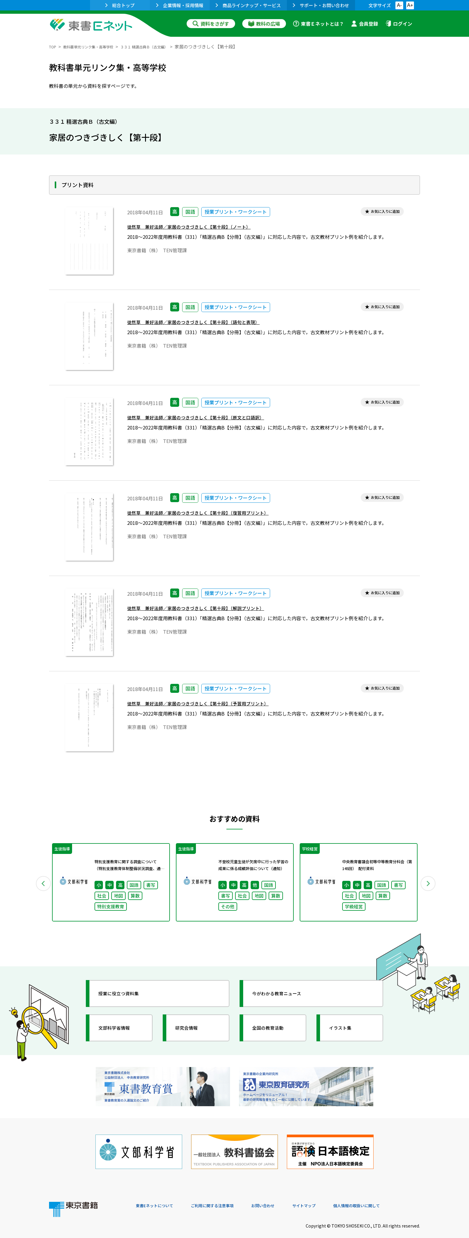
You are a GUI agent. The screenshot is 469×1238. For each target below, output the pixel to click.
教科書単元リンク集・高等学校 (96, 46)
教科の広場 (264, 23)
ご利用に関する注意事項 (226, 1197)
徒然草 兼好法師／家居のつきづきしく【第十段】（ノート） (201, 229)
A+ (410, 5)
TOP (53, 46)
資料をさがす (211, 23)
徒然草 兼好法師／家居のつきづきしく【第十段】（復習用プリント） (212, 515)
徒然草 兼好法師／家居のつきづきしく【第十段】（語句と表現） (206, 324)
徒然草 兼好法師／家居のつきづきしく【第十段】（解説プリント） (209, 610)
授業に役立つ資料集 (125, 997)
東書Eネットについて (159, 1197)
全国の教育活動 (274, 1031)
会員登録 (364, 23)
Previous (40, 884)
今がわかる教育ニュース (284, 997)
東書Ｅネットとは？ (318, 23)
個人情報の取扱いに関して (391, 1197)
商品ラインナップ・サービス (248, 5)
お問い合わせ (284, 1197)
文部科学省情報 (120, 1031)
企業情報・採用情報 (179, 5)
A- (399, 5)
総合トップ (120, 5)
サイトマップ (330, 1197)
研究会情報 (191, 1031)
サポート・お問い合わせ (321, 5)
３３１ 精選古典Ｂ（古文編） (164, 46)
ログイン (398, 23)
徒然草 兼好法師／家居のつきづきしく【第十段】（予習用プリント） (212, 705)
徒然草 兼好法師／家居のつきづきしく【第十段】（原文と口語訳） (209, 419)
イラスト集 (345, 1031)
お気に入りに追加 (380, 212)
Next (428, 884)
